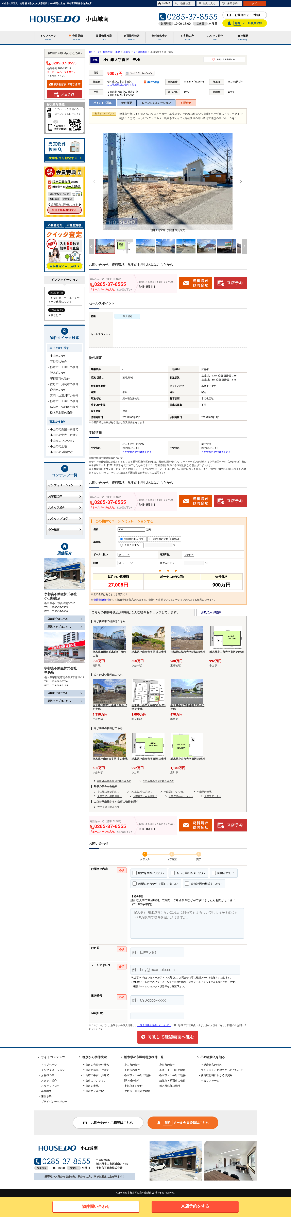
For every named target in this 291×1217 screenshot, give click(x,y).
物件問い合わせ (96, 1206)
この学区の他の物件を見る (137, 452)
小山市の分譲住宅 (61, 452)
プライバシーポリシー (54, 1101)
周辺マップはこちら (64, 626)
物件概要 (126, 102)
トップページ (49, 1064)
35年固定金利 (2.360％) (164, 538)
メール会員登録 (245, 23)
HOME (164, 3)
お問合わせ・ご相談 (243, 15)
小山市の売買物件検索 (96, 1064)
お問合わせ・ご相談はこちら (108, 1123)
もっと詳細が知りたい (188, 873)
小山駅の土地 (204, 791)
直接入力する (130, 545)
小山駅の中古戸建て (141, 791)
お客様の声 (64, 496)
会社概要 (64, 529)
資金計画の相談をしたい (203, 883)
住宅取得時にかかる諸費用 (217, 1075)
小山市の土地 (58, 446)
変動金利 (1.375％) (132, 538)
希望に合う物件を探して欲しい (155, 883)
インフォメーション (64, 485)
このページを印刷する (66, 109)
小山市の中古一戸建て (64, 435)
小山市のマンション (62, 440)
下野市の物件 (58, 361)
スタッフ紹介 (64, 507)
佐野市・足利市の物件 (64, 384)
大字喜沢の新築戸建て (109, 796)
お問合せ (186, 102)
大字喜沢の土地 (212, 796)
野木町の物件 (58, 372)
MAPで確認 (151, 82)
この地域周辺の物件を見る (121, 84)
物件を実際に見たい (148, 873)
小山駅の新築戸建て (108, 791)
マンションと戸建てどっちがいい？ (222, 1070)
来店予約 (230, 3)
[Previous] (94, 181)
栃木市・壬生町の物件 (64, 367)
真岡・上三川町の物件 (64, 395)
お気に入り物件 (211, 612)
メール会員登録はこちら (183, 1122)
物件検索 (183, 3)
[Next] (241, 181)
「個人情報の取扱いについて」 (154, 1025)
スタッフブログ (64, 518)
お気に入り (207, 3)
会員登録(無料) (101, 599)
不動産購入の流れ (211, 1064)
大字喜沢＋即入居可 (108, 807)
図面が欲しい (223, 873)
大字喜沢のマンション (181, 796)
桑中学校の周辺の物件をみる (158, 781)
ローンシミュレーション (156, 102)
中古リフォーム (210, 1080)
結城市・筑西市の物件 (64, 406)
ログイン (254, 3)
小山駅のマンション (175, 791)
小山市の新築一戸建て (64, 429)
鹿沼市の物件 (58, 389)
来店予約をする (195, 1206)
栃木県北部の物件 (61, 412)
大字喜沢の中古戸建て (145, 796)
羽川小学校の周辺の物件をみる (114, 781)
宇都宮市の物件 (60, 378)
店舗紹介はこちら (64, 618)
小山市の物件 (58, 355)
